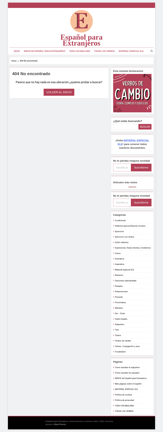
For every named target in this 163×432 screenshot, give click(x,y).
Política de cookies (123, 395)
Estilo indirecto (121, 242)
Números (119, 275)
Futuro (118, 253)
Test (117, 330)
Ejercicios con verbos (124, 237)
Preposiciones (121, 291)
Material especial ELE (124, 270)
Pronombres (120, 302)
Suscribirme (141, 167)
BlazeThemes (60, 424)
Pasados (119, 286)
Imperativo (119, 264)
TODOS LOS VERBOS (104, 51)
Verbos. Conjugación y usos (127, 346)
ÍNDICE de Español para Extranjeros (44, 51)
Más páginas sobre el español (128, 384)
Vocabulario (120, 352)
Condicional (120, 220)
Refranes (119, 308)
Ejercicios (119, 231)
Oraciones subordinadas (125, 281)
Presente (119, 297)
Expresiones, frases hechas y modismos (133, 248)
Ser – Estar (120, 313)
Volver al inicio (59, 92)
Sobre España (121, 319)
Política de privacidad (124, 400)
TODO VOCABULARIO (79, 51)
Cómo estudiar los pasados (127, 373)
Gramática (119, 259)
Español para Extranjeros (81, 40)
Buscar (145, 126)
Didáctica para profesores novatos (130, 226)
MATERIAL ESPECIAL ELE (131, 51)
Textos (118, 335)
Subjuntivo (119, 324)
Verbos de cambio (123, 341)
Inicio (17, 51)
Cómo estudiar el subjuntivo (127, 367)
